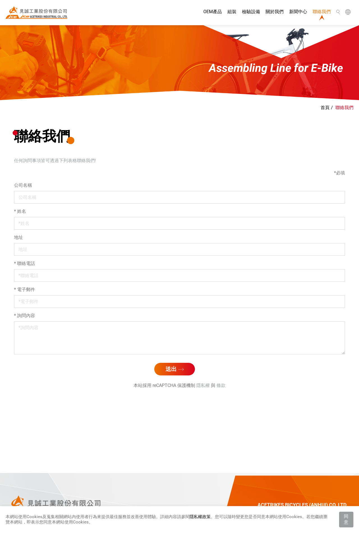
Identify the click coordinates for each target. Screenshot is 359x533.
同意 (346, 519)
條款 (221, 385)
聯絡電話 (24, 263)
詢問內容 (24, 315)
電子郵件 (24, 289)
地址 (18, 237)
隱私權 (203, 385)
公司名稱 (23, 185)
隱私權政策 (200, 516)
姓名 (20, 211)
